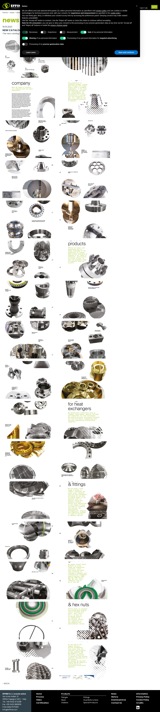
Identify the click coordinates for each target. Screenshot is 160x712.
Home (5, 12)
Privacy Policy (142, 697)
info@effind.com (9, 709)
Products (65, 694)
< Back (6, 683)
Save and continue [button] (126, 52)
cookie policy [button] (115, 13)
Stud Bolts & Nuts (90, 700)
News (12, 12)
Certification (42, 703)
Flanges (64, 697)
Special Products (90, 702)
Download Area (118, 700)
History (114, 697)
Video (39, 700)
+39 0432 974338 (13, 701)
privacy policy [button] (101, 11)
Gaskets (64, 702)
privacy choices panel (58, 25)
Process (40, 697)
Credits (139, 703)
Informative (142, 694)
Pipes (63, 700)
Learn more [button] (31, 52)
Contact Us (116, 703)
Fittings (86, 697)
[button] (137, 6)
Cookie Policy (142, 700)
